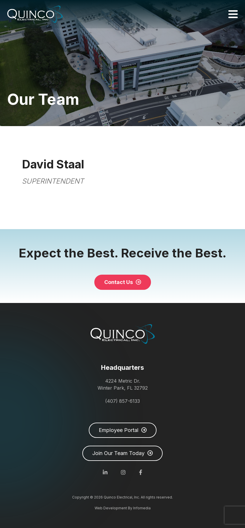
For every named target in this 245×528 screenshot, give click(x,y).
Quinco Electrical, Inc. (35, 14)
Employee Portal (118, 430)
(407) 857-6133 (122, 401)
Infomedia (142, 508)
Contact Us (118, 282)
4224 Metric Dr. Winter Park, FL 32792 (123, 384)
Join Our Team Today (118, 453)
